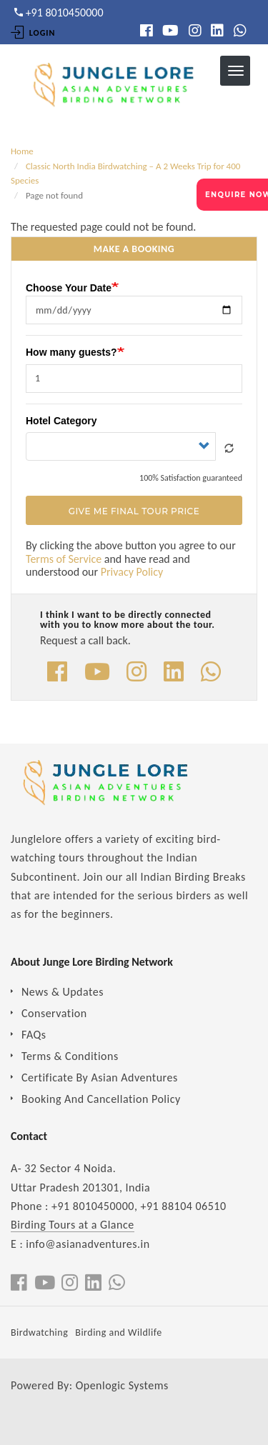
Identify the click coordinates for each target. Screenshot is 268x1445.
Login (33, 33)
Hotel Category (61, 420)
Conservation (54, 1013)
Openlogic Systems (122, 1385)
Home (22, 151)
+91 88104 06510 (184, 1206)
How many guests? (71, 352)
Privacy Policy (132, 572)
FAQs (33, 1034)
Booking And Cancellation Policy (101, 1099)
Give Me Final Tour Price (134, 511)
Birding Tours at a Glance (72, 1224)
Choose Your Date (68, 287)
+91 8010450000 (92, 1206)
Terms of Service (63, 559)
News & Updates (62, 992)
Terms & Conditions (70, 1056)
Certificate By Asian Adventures (99, 1077)
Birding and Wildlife (118, 1332)
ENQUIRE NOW (236, 194)
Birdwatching (39, 1332)
